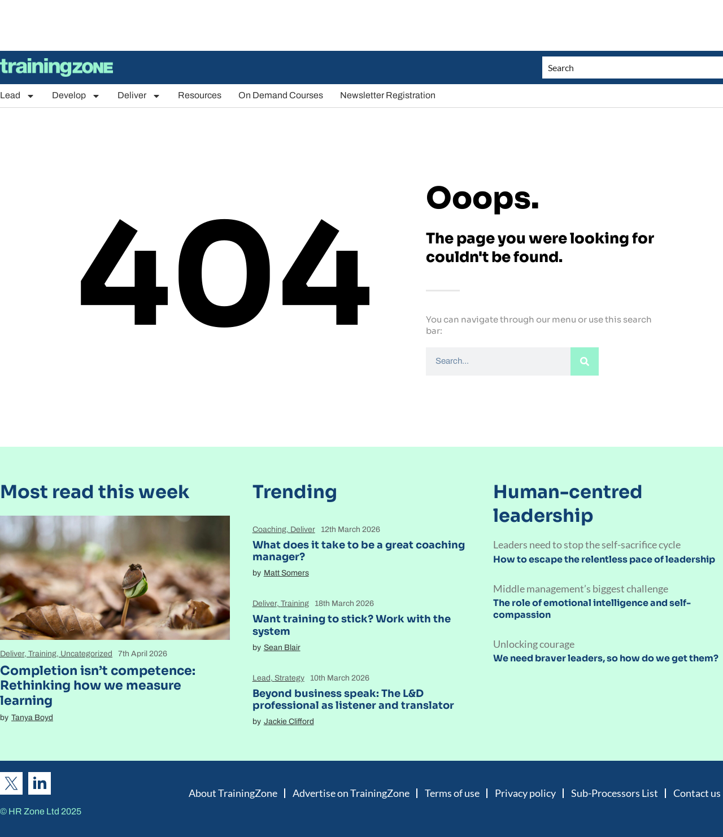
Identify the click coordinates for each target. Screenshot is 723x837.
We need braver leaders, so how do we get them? (605, 658)
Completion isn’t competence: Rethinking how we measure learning (97, 685)
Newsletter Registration (387, 95)
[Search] (584, 361)
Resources (199, 95)
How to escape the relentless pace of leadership (604, 559)
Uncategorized (86, 653)
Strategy (289, 678)
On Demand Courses (280, 95)
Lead (17, 96)
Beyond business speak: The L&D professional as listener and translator (353, 699)
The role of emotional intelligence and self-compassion (592, 609)
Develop (76, 96)
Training (42, 653)
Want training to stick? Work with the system (351, 625)
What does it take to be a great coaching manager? (358, 551)
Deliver (139, 96)
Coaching (269, 529)
